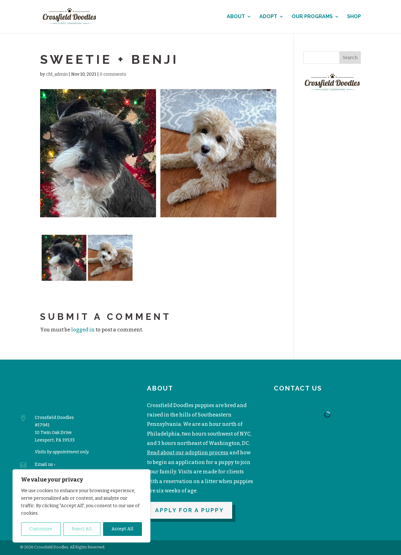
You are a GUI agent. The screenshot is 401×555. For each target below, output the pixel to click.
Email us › (45, 464)
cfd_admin (57, 74)
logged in (83, 330)
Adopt (268, 16)
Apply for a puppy (189, 510)
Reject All (82, 529)
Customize (40, 529)
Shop (354, 16)
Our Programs (312, 16)
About (236, 16)
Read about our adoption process (187, 453)
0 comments (113, 74)
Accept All (122, 529)
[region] (81, 505)
